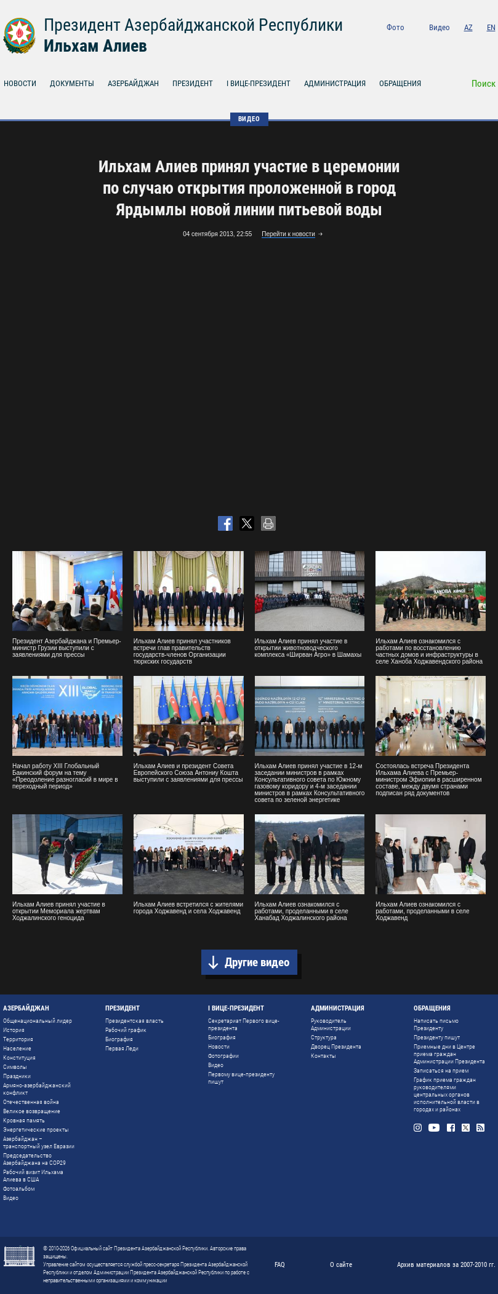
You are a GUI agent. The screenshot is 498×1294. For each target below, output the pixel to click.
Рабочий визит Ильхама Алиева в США (33, 1176)
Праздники (17, 1076)
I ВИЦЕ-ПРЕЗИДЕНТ (259, 83)
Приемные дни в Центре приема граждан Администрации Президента (449, 1054)
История (14, 1029)
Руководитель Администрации (331, 1024)
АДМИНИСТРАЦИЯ (335, 83)
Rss (492, 44)
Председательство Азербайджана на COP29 (34, 1159)
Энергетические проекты (36, 1129)
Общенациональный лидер (37, 1020)
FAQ (280, 1265)
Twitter (475, 44)
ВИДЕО (249, 119)
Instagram (422, 44)
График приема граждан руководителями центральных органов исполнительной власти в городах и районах (447, 1094)
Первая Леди (122, 1048)
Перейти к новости (288, 234)
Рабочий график (126, 1029)
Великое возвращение (31, 1111)
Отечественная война (31, 1101)
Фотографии (223, 1055)
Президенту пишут (437, 1037)
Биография (119, 1039)
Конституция (19, 1057)
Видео (439, 27)
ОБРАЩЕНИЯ (400, 83)
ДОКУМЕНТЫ (72, 83)
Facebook (458, 44)
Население (17, 1048)
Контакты (323, 1055)
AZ (468, 27)
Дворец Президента (336, 1046)
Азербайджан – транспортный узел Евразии (38, 1142)
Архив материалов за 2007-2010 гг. (446, 1265)
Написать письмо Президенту (436, 1024)
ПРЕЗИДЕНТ (192, 83)
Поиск (484, 83)
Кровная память (24, 1120)
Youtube (440, 44)
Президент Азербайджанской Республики (193, 25)
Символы (15, 1066)
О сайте (341, 1265)
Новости (219, 1046)
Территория (18, 1039)
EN (491, 27)
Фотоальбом (18, 1188)
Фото (395, 27)
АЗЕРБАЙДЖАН (133, 83)
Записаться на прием (441, 1070)
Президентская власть (134, 1020)
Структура (324, 1037)
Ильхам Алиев (95, 46)
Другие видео (257, 962)
